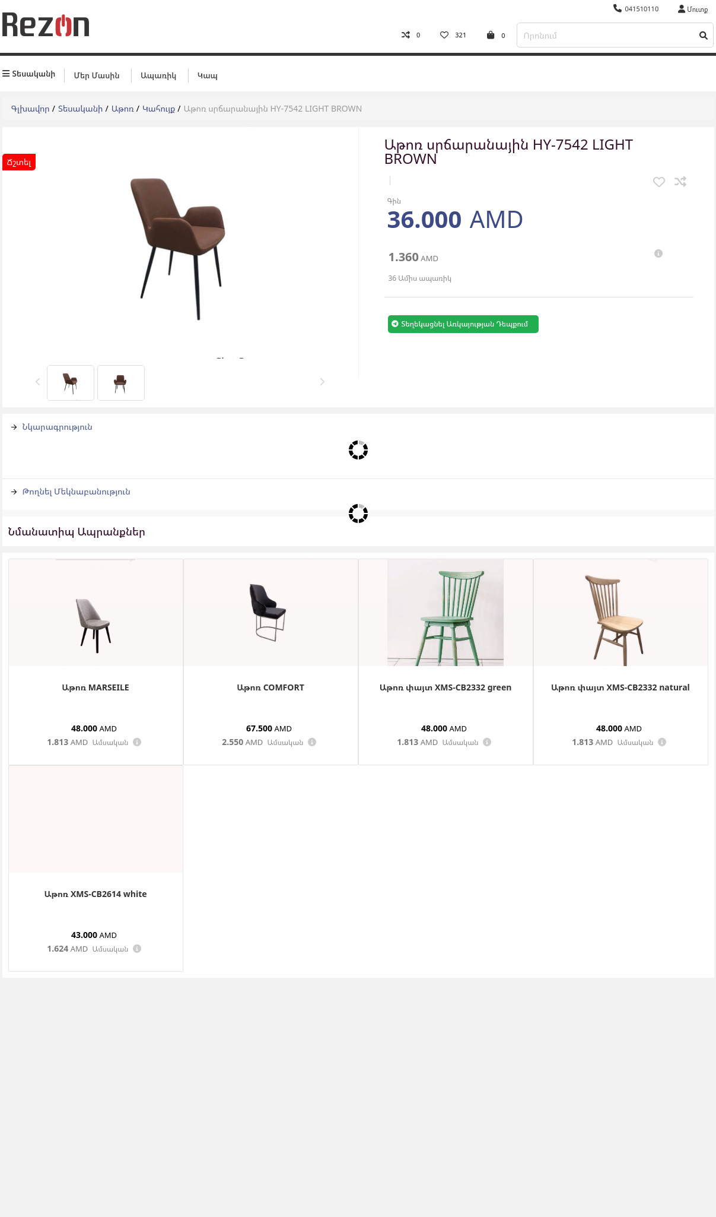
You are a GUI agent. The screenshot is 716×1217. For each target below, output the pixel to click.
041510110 (636, 8)
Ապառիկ (158, 75)
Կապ (208, 75)
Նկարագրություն (52, 426)
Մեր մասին (96, 75)
